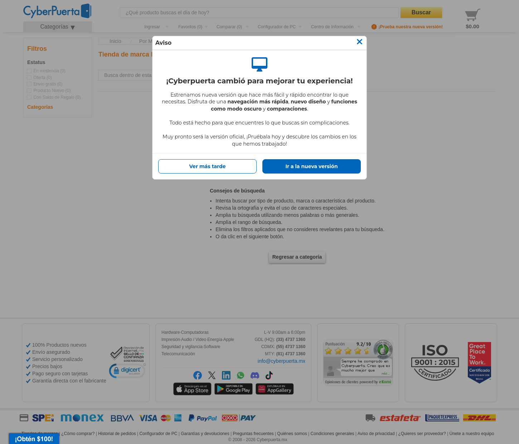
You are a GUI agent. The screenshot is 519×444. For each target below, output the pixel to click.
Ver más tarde (207, 166)
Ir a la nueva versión (311, 166)
